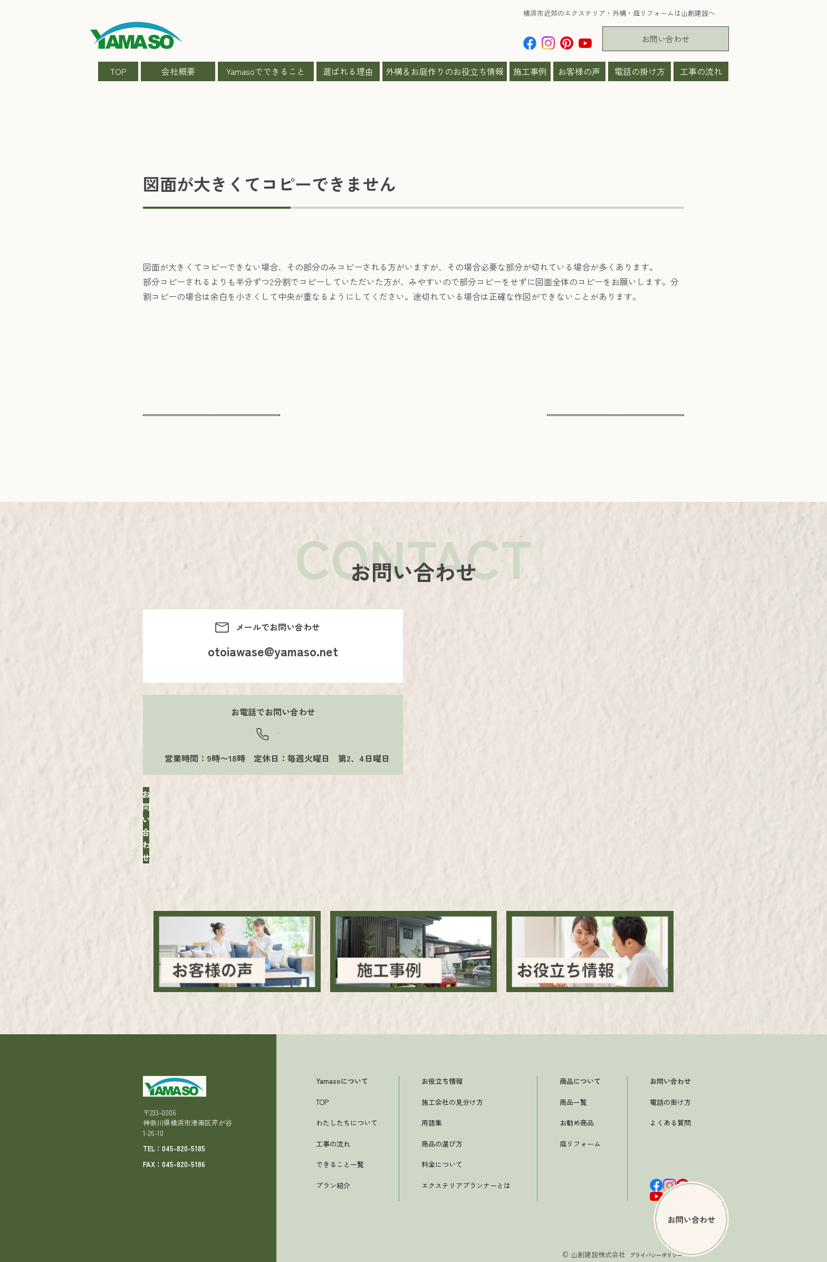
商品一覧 (573, 1099)
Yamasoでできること (265, 71)
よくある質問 (670, 1120)
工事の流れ (701, 71)
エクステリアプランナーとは (466, 1183)
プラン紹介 (333, 1183)
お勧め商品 (577, 1120)
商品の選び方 (442, 1141)
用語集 (431, 1120)
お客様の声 (579, 71)
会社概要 (178, 71)
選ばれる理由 (348, 71)
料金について (442, 1162)
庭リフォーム (580, 1141)
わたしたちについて (347, 1120)
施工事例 (530, 71)
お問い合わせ (665, 38)
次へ (615, 424)
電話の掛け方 (639, 71)
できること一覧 (340, 1162)
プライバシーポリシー (648, 1252)
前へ (211, 424)
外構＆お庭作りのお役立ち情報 (445, 71)
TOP (118, 71)
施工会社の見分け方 (452, 1099)
